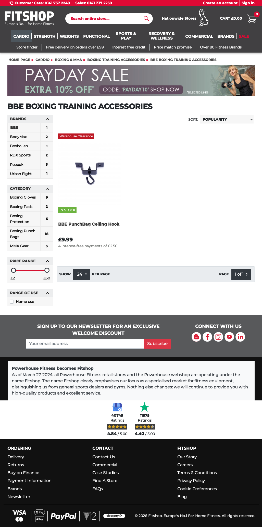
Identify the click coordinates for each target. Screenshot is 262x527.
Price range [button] (29, 261)
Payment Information (29, 480)
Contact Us (103, 457)
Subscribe (157, 343)
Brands (14, 488)
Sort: (193, 119)
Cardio (42, 60)
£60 (46, 278)
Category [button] (29, 188)
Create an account (220, 3)
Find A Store (104, 480)
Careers (185, 464)
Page (224, 274)
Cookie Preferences (197, 488)
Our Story (187, 457)
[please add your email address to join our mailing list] (85, 344)
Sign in (248, 3)
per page (101, 274)
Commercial (104, 464)
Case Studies (105, 472)
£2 (12, 278)
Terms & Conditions (197, 472)
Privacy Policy (191, 480)
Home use (25, 301)
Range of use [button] (29, 293)
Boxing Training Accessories (116, 60)
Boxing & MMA (68, 60)
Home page (19, 60)
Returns (15, 464)
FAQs (97, 488)
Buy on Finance (23, 472)
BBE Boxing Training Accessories (183, 60)
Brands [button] (29, 119)
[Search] (107, 18)
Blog (182, 496)
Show (65, 274)
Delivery (15, 457)
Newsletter (18, 496)
